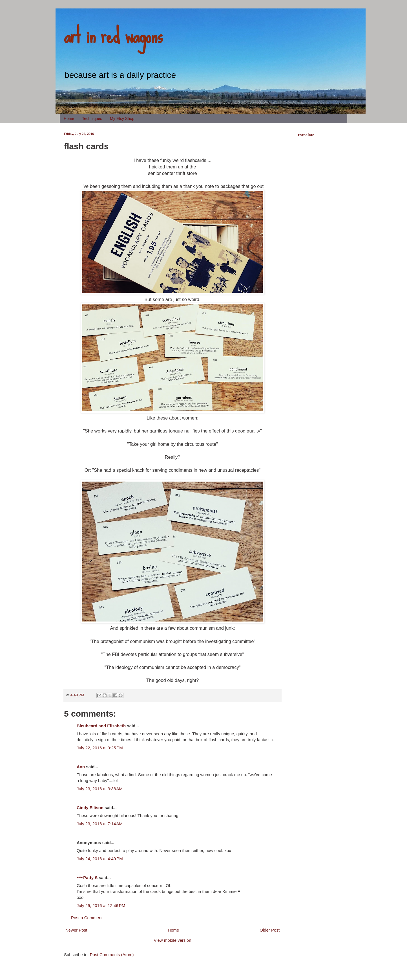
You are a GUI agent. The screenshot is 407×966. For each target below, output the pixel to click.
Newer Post (76, 930)
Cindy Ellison (90, 807)
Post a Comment (87, 917)
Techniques (92, 118)
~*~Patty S (87, 877)
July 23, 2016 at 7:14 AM (100, 823)
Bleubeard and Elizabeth (101, 725)
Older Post (270, 930)
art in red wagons (113, 35)
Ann (81, 766)
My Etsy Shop (122, 118)
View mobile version (172, 940)
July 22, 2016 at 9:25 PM (100, 747)
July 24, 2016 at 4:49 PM (100, 858)
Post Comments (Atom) (112, 954)
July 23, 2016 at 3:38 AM (100, 788)
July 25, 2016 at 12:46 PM (101, 905)
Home (69, 118)
